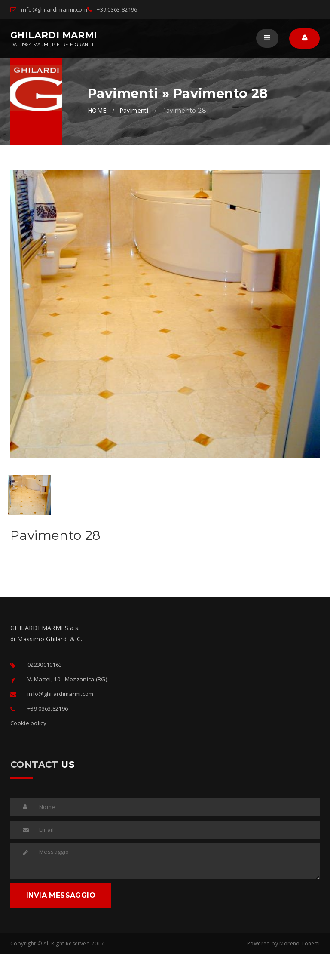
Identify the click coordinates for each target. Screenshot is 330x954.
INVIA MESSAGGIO (60, 895)
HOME (97, 110)
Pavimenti (134, 110)
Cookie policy (28, 723)
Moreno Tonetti (299, 943)
